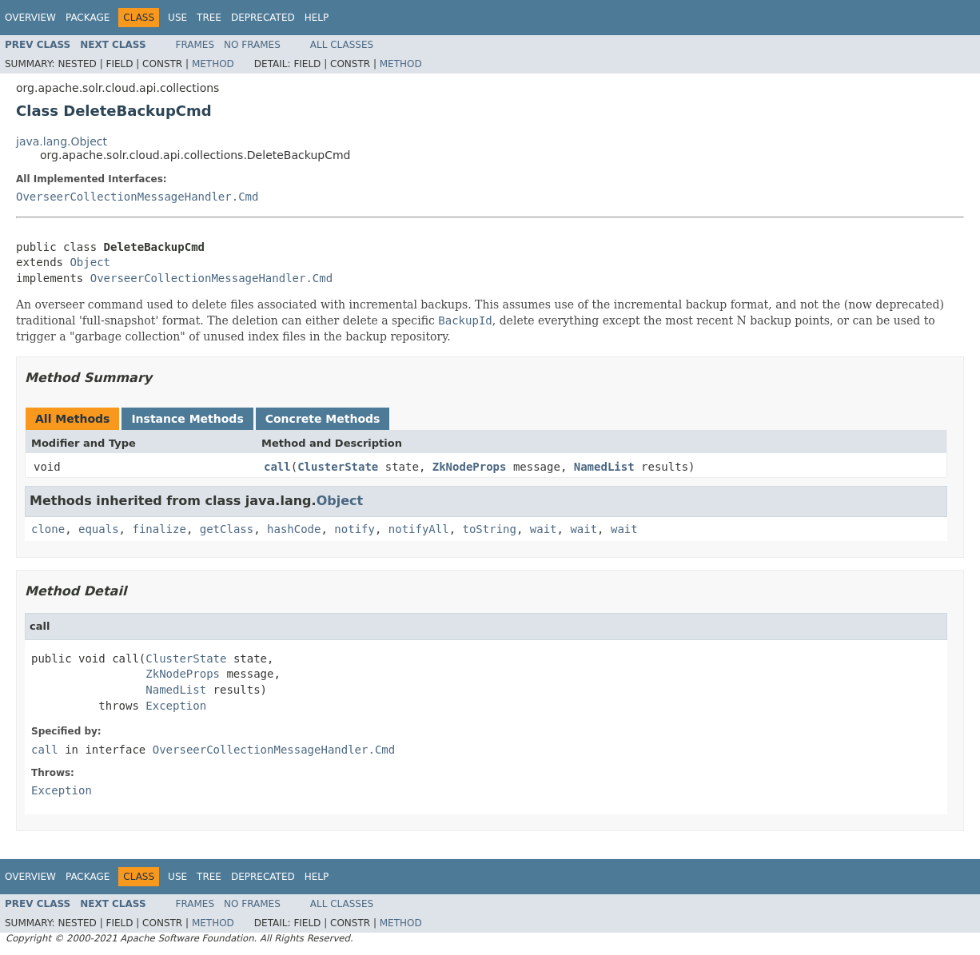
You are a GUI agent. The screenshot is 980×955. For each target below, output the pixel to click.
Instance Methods (187, 418)
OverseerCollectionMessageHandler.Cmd (137, 196)
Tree (209, 17)
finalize (158, 529)
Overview (30, 17)
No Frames (252, 44)
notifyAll (418, 529)
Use (177, 17)
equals (98, 529)
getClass (226, 529)
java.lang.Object (61, 141)
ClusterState (337, 466)
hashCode (294, 529)
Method (213, 64)
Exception (175, 705)
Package (88, 17)
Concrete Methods (322, 418)
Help (317, 17)
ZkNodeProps (469, 466)
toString (489, 529)
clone (48, 529)
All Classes (341, 44)
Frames (195, 44)
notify (354, 529)
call (277, 466)
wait (543, 529)
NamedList (604, 466)
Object (90, 262)
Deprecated (263, 17)
